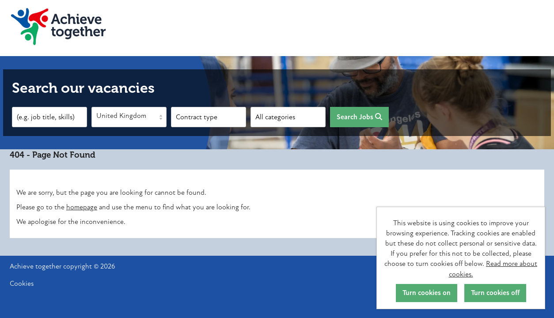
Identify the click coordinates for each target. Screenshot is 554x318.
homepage (81, 207)
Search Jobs (359, 117)
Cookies (22, 284)
